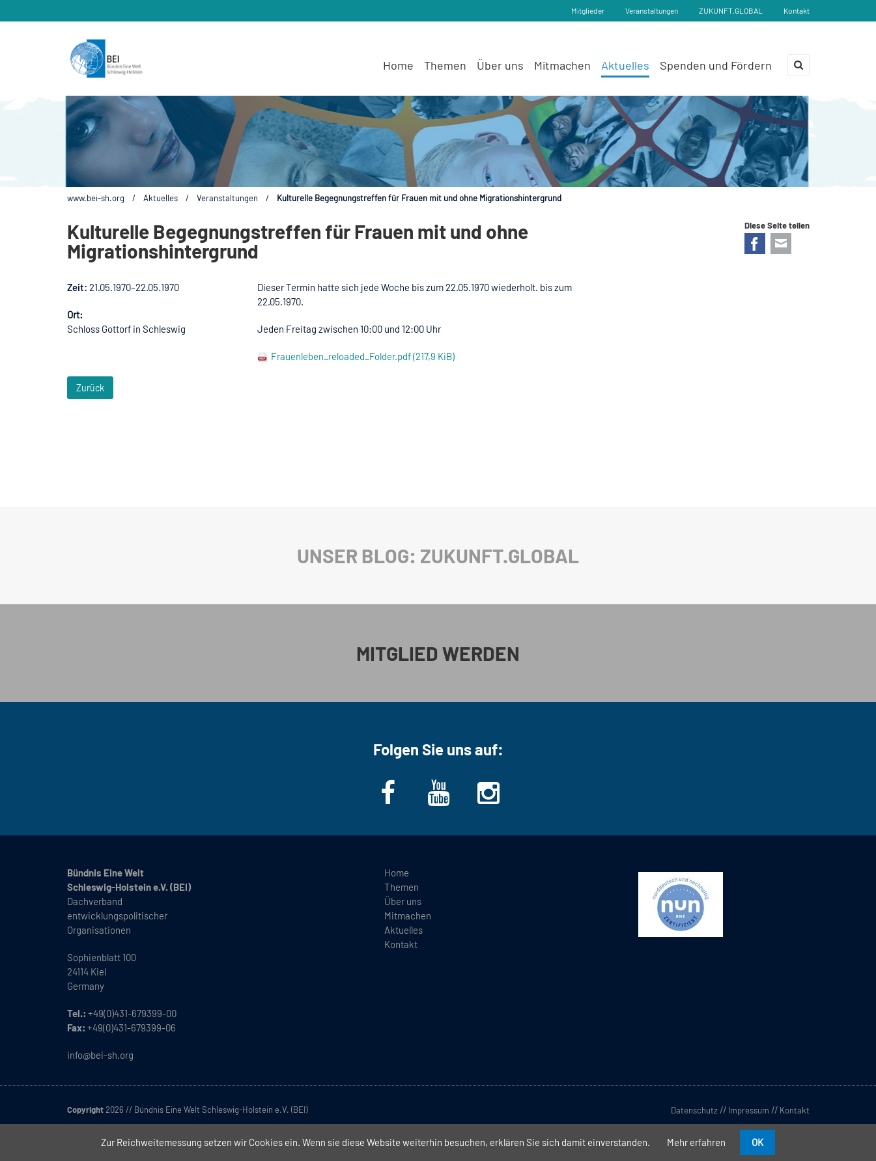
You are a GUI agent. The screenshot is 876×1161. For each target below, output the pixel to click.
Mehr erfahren (696, 1142)
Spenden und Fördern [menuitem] (716, 65)
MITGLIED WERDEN (438, 653)
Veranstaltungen (651, 10)
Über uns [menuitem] (500, 65)
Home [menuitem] (398, 65)
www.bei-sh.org (95, 198)
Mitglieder (587, 10)
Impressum (748, 1110)
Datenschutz (694, 1110)
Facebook (754, 243)
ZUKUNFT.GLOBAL (731, 10)
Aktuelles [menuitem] (625, 65)
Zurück (90, 387)
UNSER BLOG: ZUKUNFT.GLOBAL (438, 555)
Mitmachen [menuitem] (562, 65)
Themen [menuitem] (445, 65)
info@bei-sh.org (100, 1055)
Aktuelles (160, 198)
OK (757, 1142)
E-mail (780, 243)
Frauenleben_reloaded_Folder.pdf (363, 356)
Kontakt (797, 10)
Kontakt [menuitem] (400, 944)
